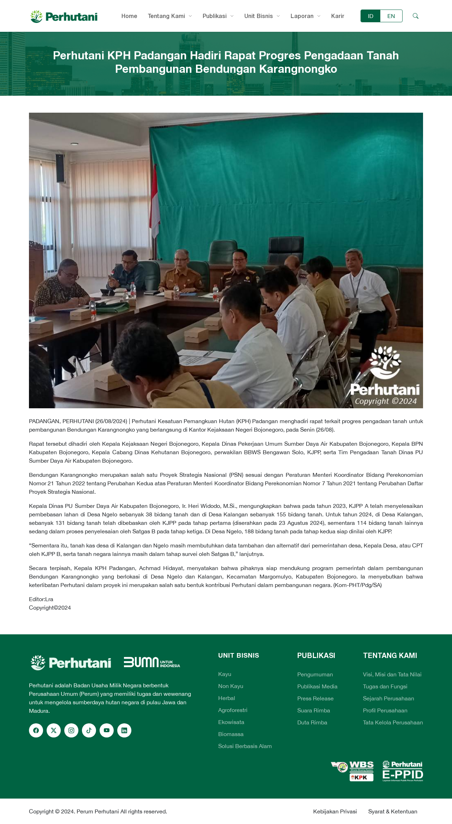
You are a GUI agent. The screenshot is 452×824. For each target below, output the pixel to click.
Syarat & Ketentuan (392, 811)
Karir (337, 15)
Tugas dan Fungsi (385, 686)
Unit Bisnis (258, 15)
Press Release (315, 698)
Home (129, 15)
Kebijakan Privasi (335, 811)
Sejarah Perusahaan (388, 698)
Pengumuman (315, 674)
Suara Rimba (313, 710)
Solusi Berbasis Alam (245, 746)
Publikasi (215, 15)
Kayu (224, 674)
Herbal (226, 698)
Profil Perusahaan (385, 710)
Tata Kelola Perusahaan (393, 722)
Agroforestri (233, 710)
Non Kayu (230, 686)
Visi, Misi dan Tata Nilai (392, 674)
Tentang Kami (166, 15)
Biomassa (231, 734)
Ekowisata (231, 722)
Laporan (302, 15)
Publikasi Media (317, 686)
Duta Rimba (312, 722)
